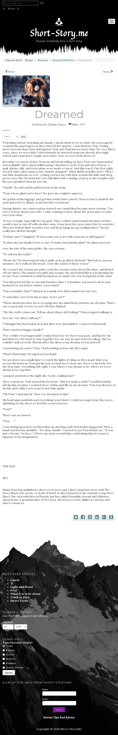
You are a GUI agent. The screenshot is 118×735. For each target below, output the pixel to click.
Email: (45, 699)
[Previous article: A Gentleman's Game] (10, 71)
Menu (111, 21)
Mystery (10, 658)
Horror (10, 654)
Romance (11, 663)
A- (4, 8)
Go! (42, 3)
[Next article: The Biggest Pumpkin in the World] (107, 71)
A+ (18, 8)
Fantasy (10, 650)
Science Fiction (14, 667)
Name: (45, 689)
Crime (9, 645)
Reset (11, 8)
